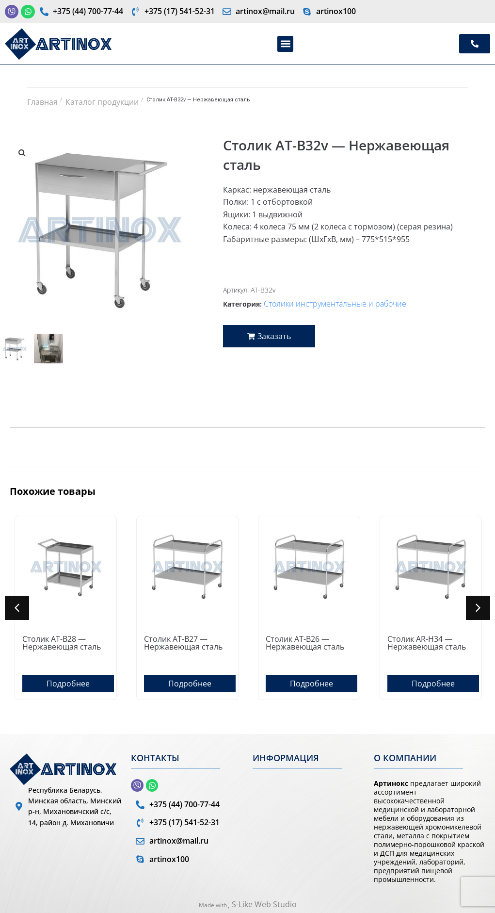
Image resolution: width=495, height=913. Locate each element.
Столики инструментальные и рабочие (335, 303)
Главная (42, 102)
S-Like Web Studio (264, 904)
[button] (285, 44)
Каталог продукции (102, 102)
